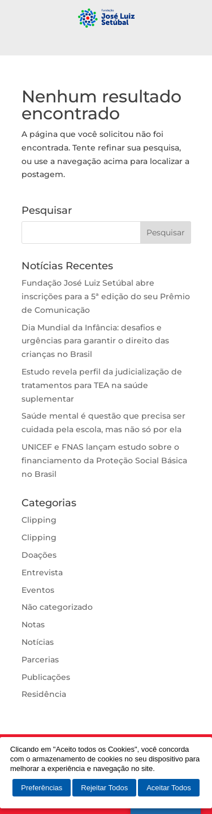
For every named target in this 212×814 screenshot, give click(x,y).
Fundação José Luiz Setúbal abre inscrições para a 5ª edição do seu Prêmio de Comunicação (105, 296)
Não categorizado (57, 607)
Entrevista (42, 572)
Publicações (45, 677)
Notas (33, 624)
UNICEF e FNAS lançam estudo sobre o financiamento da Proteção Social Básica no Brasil (104, 460)
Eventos (37, 590)
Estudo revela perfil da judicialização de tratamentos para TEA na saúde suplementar (101, 385)
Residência (43, 694)
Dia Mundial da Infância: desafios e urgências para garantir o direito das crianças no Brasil (95, 341)
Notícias (37, 642)
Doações (39, 555)
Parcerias (40, 659)
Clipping (39, 520)
